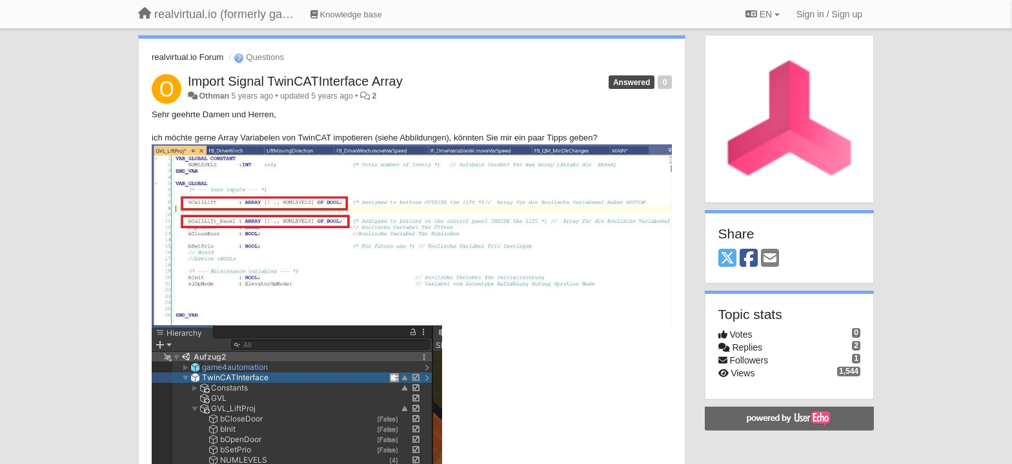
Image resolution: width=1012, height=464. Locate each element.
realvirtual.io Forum (187, 57)
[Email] (770, 258)
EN (762, 14)
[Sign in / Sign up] (829, 14)
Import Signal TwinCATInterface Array (295, 81)
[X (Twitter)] (727, 258)
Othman (214, 96)
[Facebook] (749, 258)
